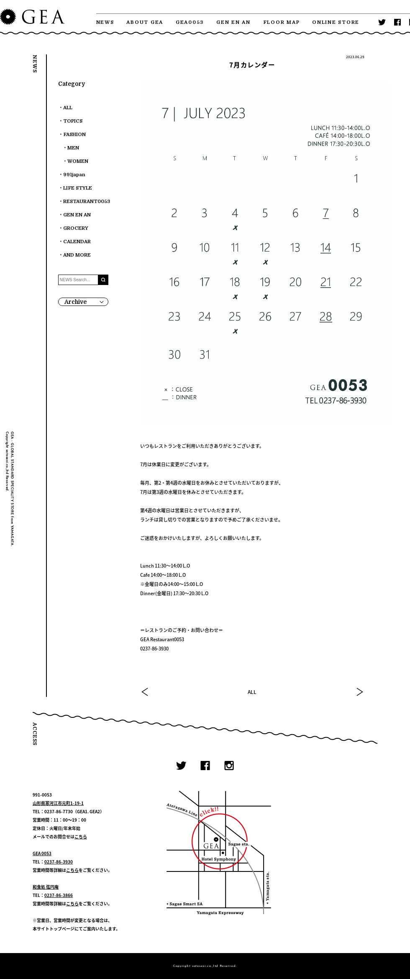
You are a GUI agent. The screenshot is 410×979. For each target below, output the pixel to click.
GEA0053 (190, 22)
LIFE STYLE (77, 188)
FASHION (74, 134)
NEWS (105, 22)
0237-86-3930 (58, 861)
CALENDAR (77, 241)
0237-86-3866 (58, 895)
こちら (80, 836)
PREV (145, 692)
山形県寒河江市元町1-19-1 (58, 803)
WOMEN (77, 161)
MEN (73, 148)
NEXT (359, 692)
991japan (74, 174)
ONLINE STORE (335, 22)
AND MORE (77, 255)
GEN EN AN (233, 22)
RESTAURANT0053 (86, 201)
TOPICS (72, 121)
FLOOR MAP (281, 22)
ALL (252, 692)
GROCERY (75, 228)
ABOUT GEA (144, 22)
